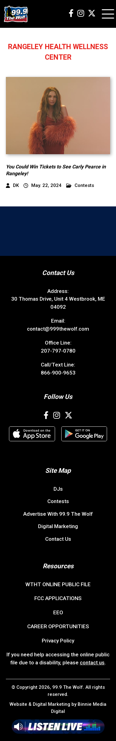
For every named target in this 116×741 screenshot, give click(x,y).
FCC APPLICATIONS (58, 598)
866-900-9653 (58, 373)
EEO (58, 612)
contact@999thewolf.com (58, 329)
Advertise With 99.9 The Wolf (58, 514)
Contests (80, 185)
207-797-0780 (58, 351)
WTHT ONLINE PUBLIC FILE (58, 584)
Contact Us (58, 539)
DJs (58, 489)
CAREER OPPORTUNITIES (58, 626)
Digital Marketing (58, 526)
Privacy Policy (58, 640)
